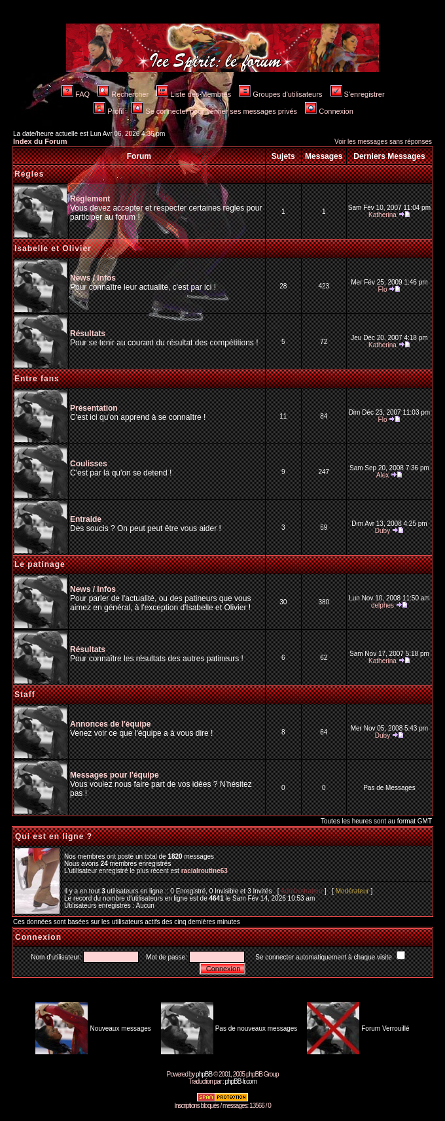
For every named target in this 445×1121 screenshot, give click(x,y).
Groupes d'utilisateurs (280, 94)
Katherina (382, 214)
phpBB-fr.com (240, 1081)
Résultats (87, 333)
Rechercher (123, 94)
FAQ (76, 94)
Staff (24, 694)
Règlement (90, 198)
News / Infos (93, 278)
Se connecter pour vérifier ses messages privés (214, 111)
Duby (382, 530)
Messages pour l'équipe (114, 775)
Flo (382, 289)
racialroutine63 (204, 870)
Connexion (329, 111)
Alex (382, 475)
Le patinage (39, 564)
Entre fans (37, 378)
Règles (29, 174)
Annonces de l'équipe (110, 724)
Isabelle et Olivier (53, 248)
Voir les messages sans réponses (383, 141)
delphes (382, 605)
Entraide (85, 519)
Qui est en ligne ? (53, 836)
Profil (109, 111)
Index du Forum (40, 141)
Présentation (94, 408)
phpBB (204, 1074)
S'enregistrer (357, 94)
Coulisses (88, 463)
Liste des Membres (193, 94)
